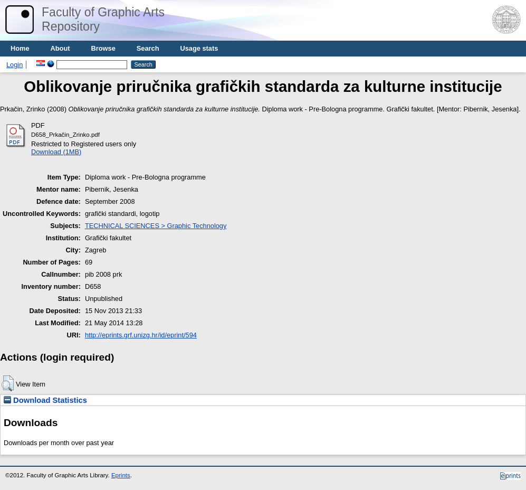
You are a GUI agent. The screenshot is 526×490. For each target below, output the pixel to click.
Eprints (120, 475)
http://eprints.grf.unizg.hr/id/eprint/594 (141, 335)
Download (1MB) (56, 152)
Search (148, 48)
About (60, 48)
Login (14, 65)
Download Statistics (45, 400)
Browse (103, 48)
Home (20, 48)
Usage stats (199, 48)
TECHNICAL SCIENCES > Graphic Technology (155, 226)
